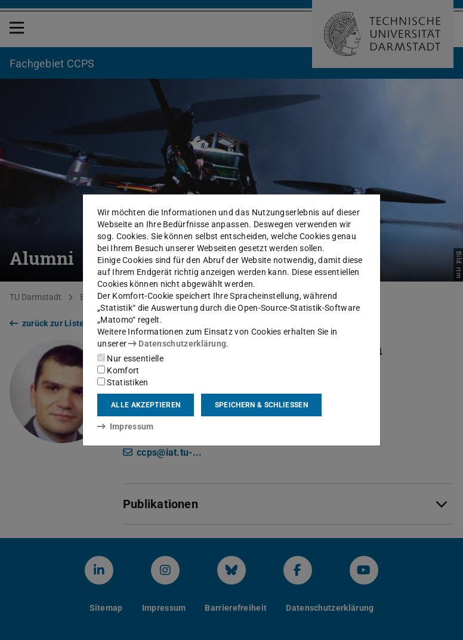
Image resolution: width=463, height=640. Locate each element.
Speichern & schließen (261, 405)
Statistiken (123, 382)
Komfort (118, 370)
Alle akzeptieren (145, 405)
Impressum (125, 426)
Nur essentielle (130, 358)
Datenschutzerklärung (177, 343)
